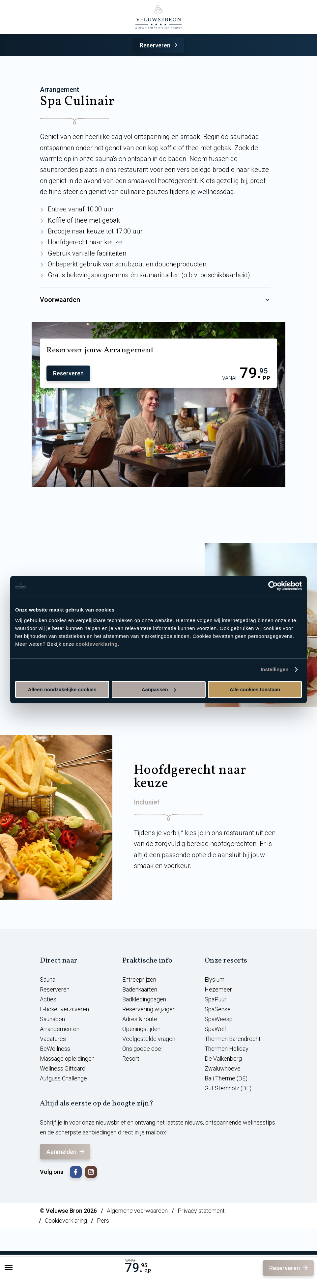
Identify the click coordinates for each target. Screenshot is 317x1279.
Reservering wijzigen (149, 1009)
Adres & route (139, 1019)
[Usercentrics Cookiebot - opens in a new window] (273, 586)
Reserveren (160, 45)
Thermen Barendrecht (233, 1038)
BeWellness (55, 1048)
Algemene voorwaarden (137, 1210)
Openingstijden (141, 1028)
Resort (130, 1058)
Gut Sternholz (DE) (228, 1088)
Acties (48, 999)
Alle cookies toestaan (255, 689)
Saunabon (52, 1019)
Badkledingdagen (144, 999)
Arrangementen (59, 1028)
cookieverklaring (97, 644)
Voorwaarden (155, 300)
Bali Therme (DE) (226, 1078)
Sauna (47, 979)
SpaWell (215, 1028)
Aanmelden (66, 1151)
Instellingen (275, 669)
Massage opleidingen (67, 1058)
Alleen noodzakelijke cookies (62, 689)
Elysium (214, 979)
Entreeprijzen (139, 979)
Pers (103, 1220)
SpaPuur (215, 999)
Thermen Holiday (226, 1048)
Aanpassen (159, 689)
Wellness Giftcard (62, 1068)
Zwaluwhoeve (223, 1068)
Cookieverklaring (66, 1220)
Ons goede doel (142, 1048)
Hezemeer (218, 989)
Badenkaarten (139, 989)
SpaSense (218, 1009)
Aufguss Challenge (63, 1078)
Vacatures (53, 1038)
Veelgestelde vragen (148, 1038)
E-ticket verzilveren (64, 1009)
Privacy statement (201, 1210)
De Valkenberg (223, 1058)
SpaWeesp (219, 1019)
